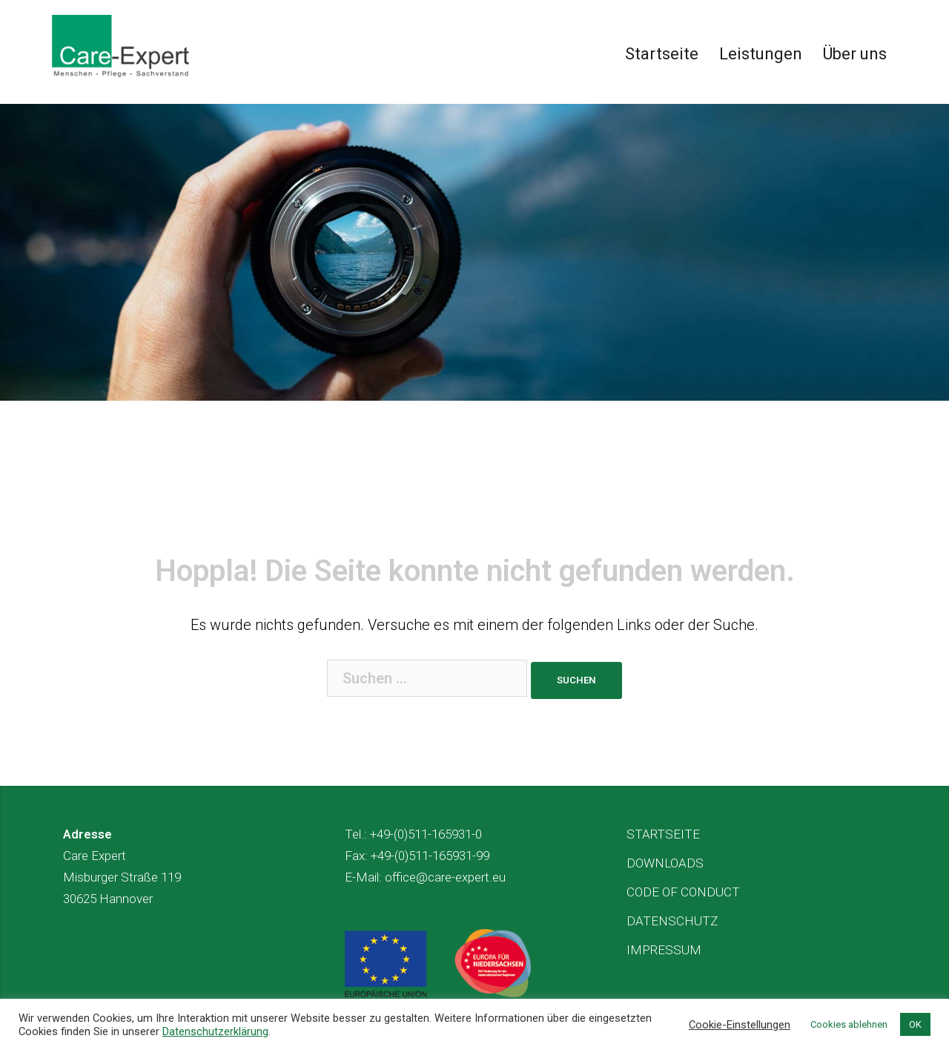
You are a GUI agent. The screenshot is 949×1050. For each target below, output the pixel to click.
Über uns (855, 54)
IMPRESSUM (663, 949)
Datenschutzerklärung (215, 1031)
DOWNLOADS (665, 863)
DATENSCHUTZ (672, 920)
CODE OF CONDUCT (683, 892)
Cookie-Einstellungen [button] (739, 1024)
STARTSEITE (663, 834)
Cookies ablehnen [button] (848, 1024)
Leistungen (760, 54)
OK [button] (915, 1024)
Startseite (661, 54)
